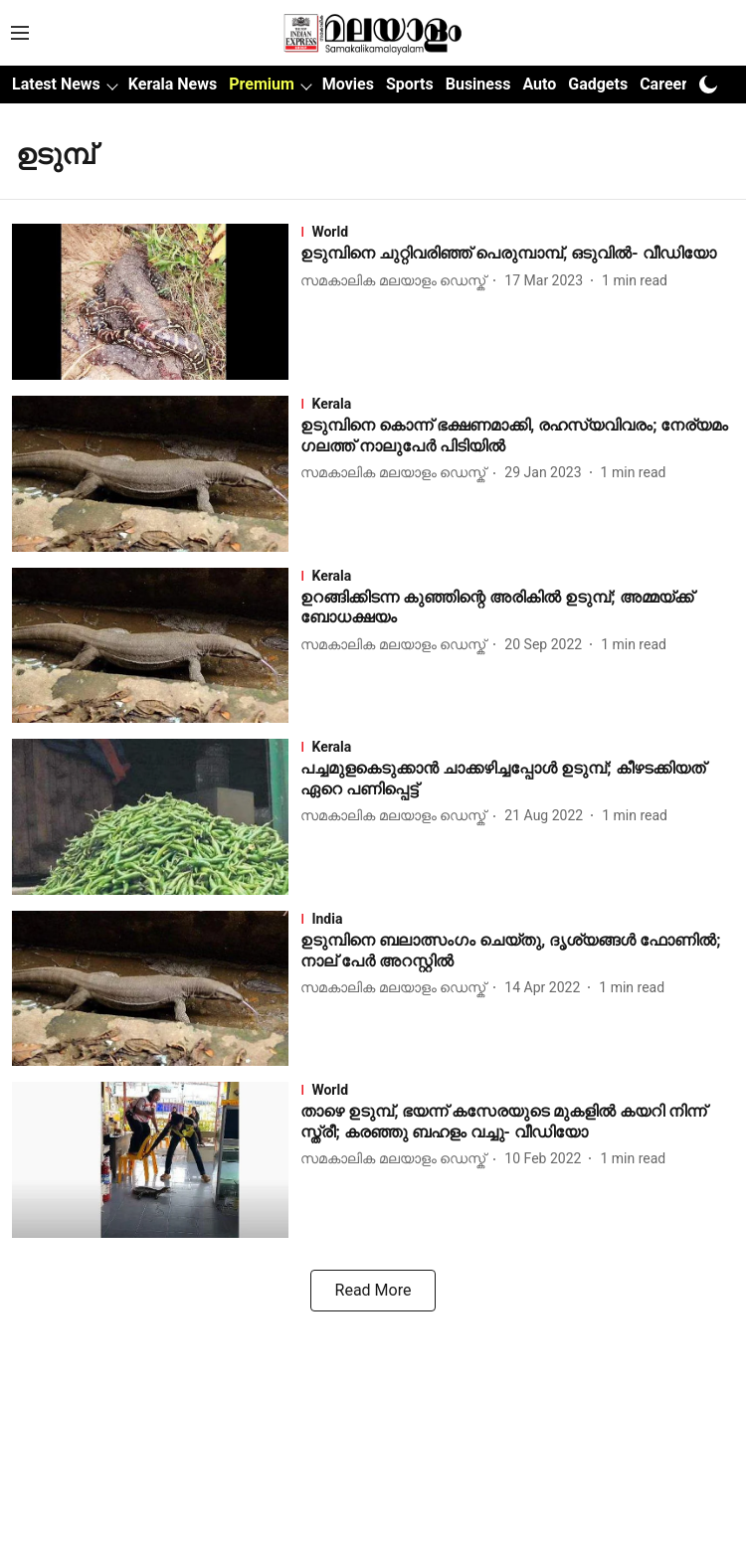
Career (663, 84)
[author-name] (396, 280)
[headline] (517, 254)
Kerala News (172, 84)
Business (478, 84)
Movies (348, 84)
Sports (410, 84)
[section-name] (517, 232)
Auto (539, 84)
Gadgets (598, 84)
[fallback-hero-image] (156, 302)
